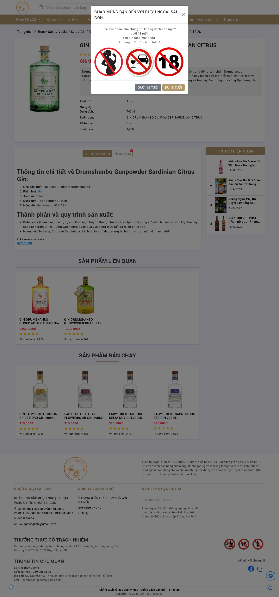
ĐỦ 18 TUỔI (173, 87)
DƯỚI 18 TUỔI (148, 87)
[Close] (183, 15)
